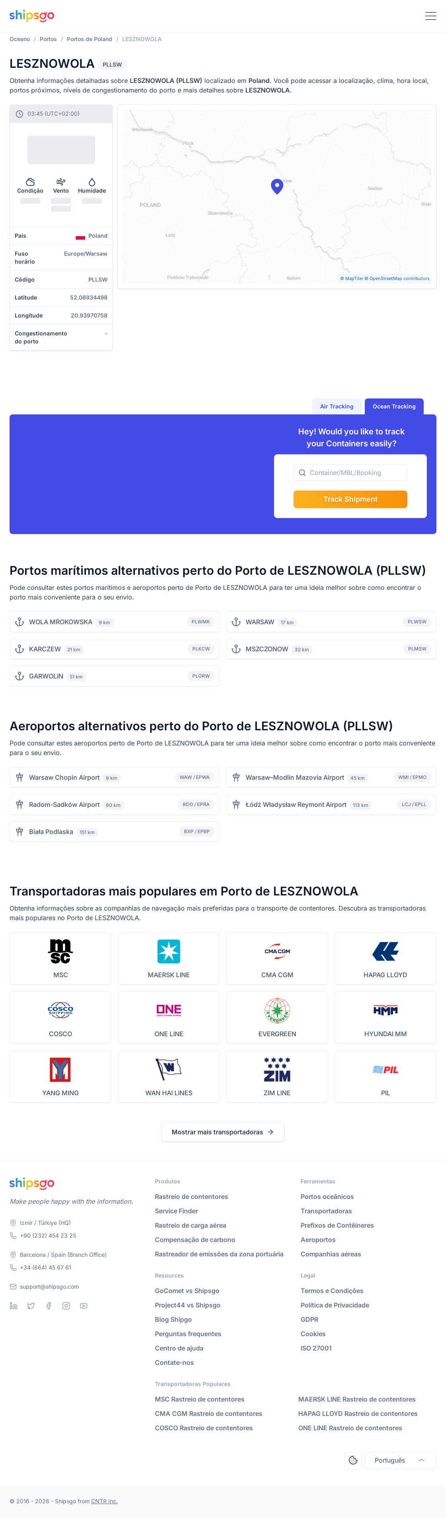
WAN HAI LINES (168, 1093)
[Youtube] (84, 1306)
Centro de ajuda (179, 1348)
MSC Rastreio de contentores (200, 1399)
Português (400, 1460)
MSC (60, 975)
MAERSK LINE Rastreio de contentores (357, 1399)
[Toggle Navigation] (430, 16)
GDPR (309, 1319)
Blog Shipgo (173, 1319)
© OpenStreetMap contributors (397, 278)
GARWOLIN (46, 676)
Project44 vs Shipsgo (188, 1305)
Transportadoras (326, 1211)
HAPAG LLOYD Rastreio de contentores (358, 1413)
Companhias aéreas (331, 1254)
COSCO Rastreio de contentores (204, 1428)
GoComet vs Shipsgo (187, 1291)
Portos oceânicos (327, 1197)
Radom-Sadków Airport (64, 804)
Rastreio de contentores (191, 1197)
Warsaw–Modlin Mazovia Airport (295, 777)
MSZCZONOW (267, 649)
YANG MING (60, 1093)
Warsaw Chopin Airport (64, 777)
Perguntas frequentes (188, 1334)
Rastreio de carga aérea (190, 1225)
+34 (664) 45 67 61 (45, 1267)
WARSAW (260, 622)
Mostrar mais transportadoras (223, 1132)
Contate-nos (174, 1362)
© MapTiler (351, 278)
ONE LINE (169, 1034)
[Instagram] (66, 1306)
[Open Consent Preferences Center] (353, 1460)
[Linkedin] (14, 1306)
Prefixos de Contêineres (337, 1225)
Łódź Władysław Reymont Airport (296, 804)
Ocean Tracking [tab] (394, 406)
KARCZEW (45, 649)
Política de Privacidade (335, 1305)
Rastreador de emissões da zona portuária (219, 1254)
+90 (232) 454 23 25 (48, 1235)
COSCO (60, 1034)
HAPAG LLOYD (385, 975)
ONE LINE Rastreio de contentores (350, 1428)
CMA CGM (277, 975)
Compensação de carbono (195, 1240)
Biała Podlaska (51, 832)
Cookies (313, 1334)
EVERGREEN (277, 1034)
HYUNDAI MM (385, 1034)
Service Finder (176, 1211)
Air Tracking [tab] (337, 406)
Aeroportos (318, 1240)
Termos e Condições (332, 1291)
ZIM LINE (277, 1093)
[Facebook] (49, 1306)
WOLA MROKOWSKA (60, 622)
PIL (385, 1093)
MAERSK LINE (169, 975)
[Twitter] (31, 1306)
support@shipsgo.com (49, 1286)
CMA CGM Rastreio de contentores (208, 1413)
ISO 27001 (316, 1348)
